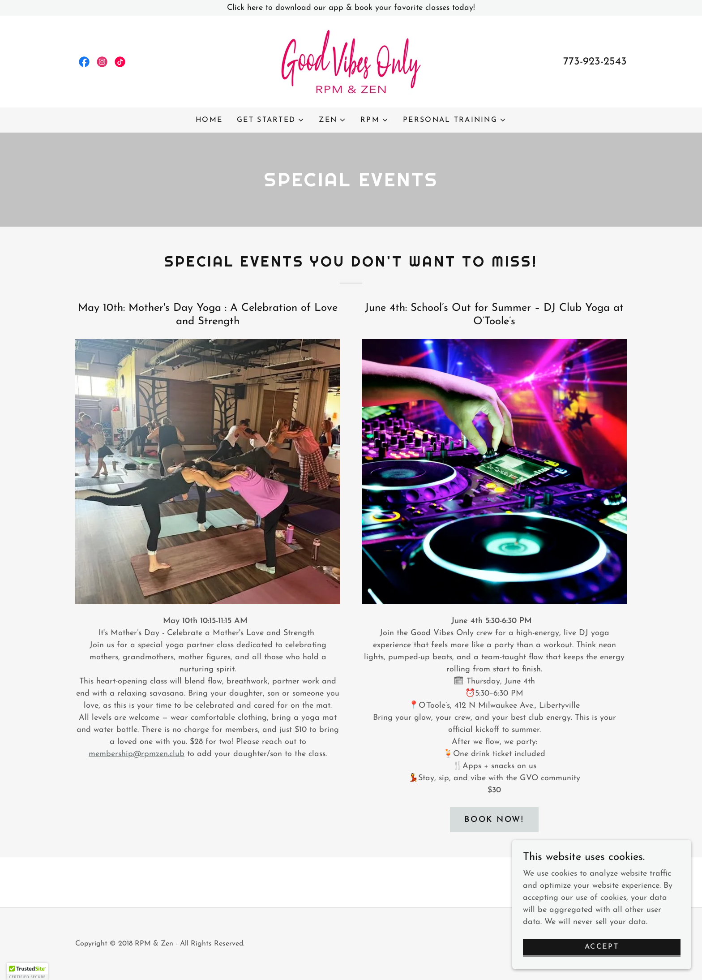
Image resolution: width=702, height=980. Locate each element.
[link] (84, 62)
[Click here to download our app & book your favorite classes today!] (351, 8)
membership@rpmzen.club (136, 754)
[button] (270, 120)
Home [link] (209, 120)
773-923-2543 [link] (595, 61)
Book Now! (494, 820)
